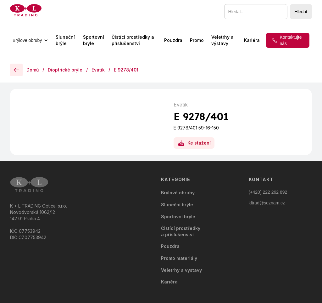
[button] (30, 40)
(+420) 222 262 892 (268, 192)
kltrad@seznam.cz (267, 202)
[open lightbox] (88, 98)
